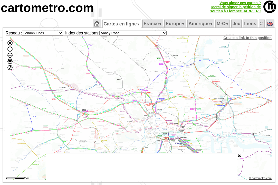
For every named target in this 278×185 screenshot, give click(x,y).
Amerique (201, 23)
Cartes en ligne (122, 23)
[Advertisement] (141, 167)
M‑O (223, 23)
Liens (251, 23)
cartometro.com (47, 8)
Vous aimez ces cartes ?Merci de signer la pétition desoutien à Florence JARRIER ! (235, 7)
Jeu (237, 23)
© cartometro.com (261, 178)
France (153, 23)
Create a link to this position (248, 38)
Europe (175, 23)
